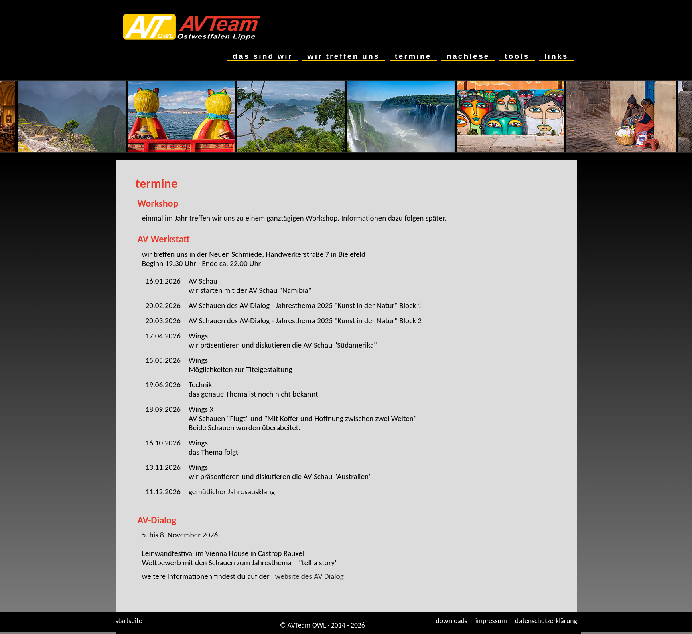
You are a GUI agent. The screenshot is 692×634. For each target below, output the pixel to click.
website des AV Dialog (309, 576)
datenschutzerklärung (545, 620)
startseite (129, 620)
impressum (491, 620)
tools (516, 56)
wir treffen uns (343, 56)
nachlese (468, 56)
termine (413, 56)
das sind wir (262, 56)
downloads (451, 620)
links (556, 56)
